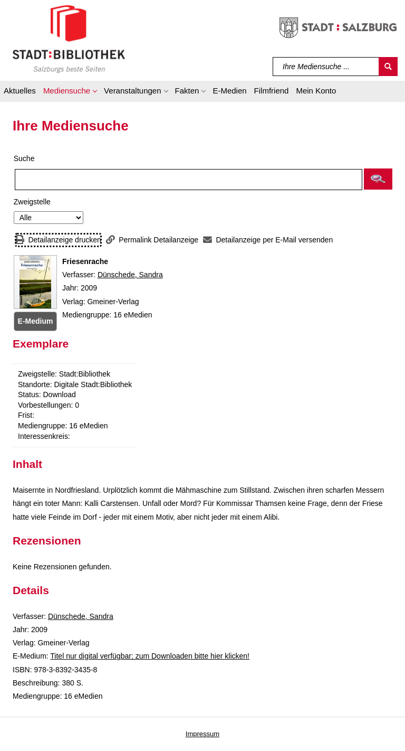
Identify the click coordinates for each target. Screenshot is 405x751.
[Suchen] (388, 66)
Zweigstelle (32, 202)
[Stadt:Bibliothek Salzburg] (69, 38)
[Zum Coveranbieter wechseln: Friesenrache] (35, 282)
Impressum (202, 734)
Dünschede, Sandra (130, 274)
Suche (24, 158)
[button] (70, 92)
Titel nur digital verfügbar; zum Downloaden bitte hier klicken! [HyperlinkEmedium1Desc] (149, 656)
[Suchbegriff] (326, 66)
